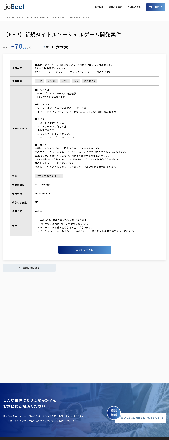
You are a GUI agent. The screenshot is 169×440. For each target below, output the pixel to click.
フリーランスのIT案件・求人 (14, 17)
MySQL (52, 80)
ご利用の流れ (134, 7)
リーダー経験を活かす (49, 175)
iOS (76, 80)
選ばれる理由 (115, 7)
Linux (64, 80)
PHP (39, 80)
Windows (89, 80)
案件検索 (99, 7)
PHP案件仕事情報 (38, 17)
